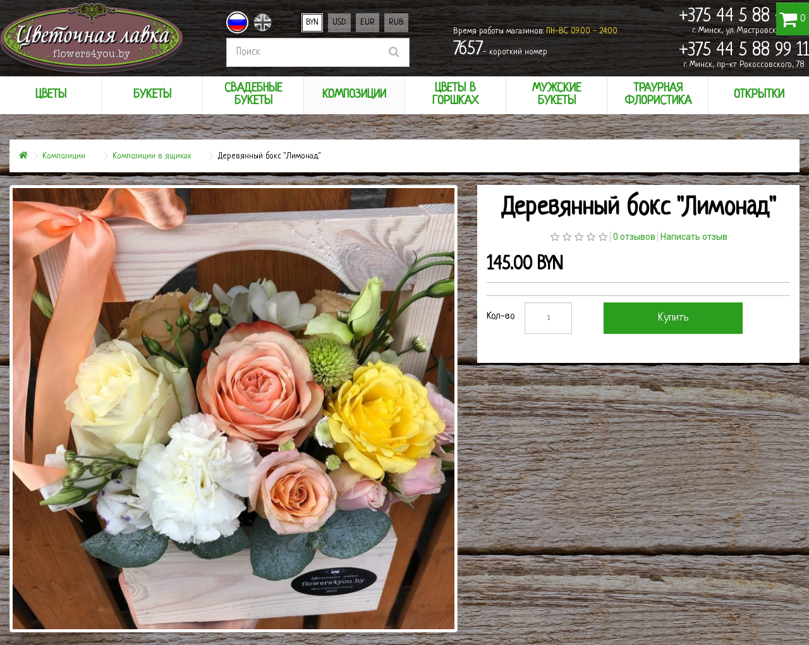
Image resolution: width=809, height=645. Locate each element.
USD (339, 22)
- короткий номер (500, 50)
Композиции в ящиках (152, 156)
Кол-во (501, 316)
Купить (673, 318)
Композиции (63, 156)
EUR (367, 22)
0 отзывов (634, 237)
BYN (312, 22)
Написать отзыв (693, 237)
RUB (396, 22)
